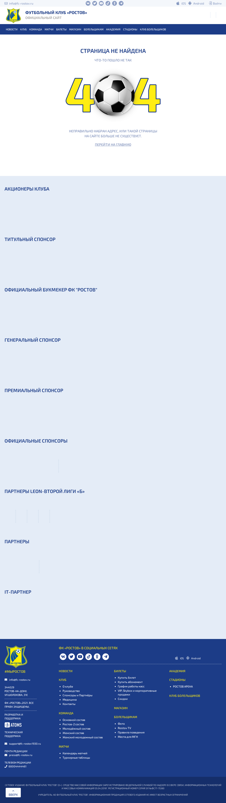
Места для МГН (128, 736)
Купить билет (127, 677)
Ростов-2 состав (73, 724)
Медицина (70, 699)
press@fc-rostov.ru (20, 755)
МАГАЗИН (75, 29)
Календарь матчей (75, 753)
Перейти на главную (113, 144)
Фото (121, 723)
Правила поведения (131, 732)
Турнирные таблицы (76, 757)
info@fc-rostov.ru (21, 3)
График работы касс (131, 686)
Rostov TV (124, 728)
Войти (217, 3)
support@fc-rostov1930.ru (25, 743)
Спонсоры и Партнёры (77, 695)
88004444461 (17, 766)
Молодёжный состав (76, 728)
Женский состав (73, 733)
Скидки (123, 698)
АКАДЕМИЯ (113, 29)
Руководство (71, 690)
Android (198, 3)
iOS (183, 3)
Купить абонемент (130, 682)
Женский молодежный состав (83, 737)
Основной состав (74, 719)
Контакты (69, 704)
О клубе (68, 686)
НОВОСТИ (12, 29)
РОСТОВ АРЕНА (183, 686)
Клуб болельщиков (153, 29)
